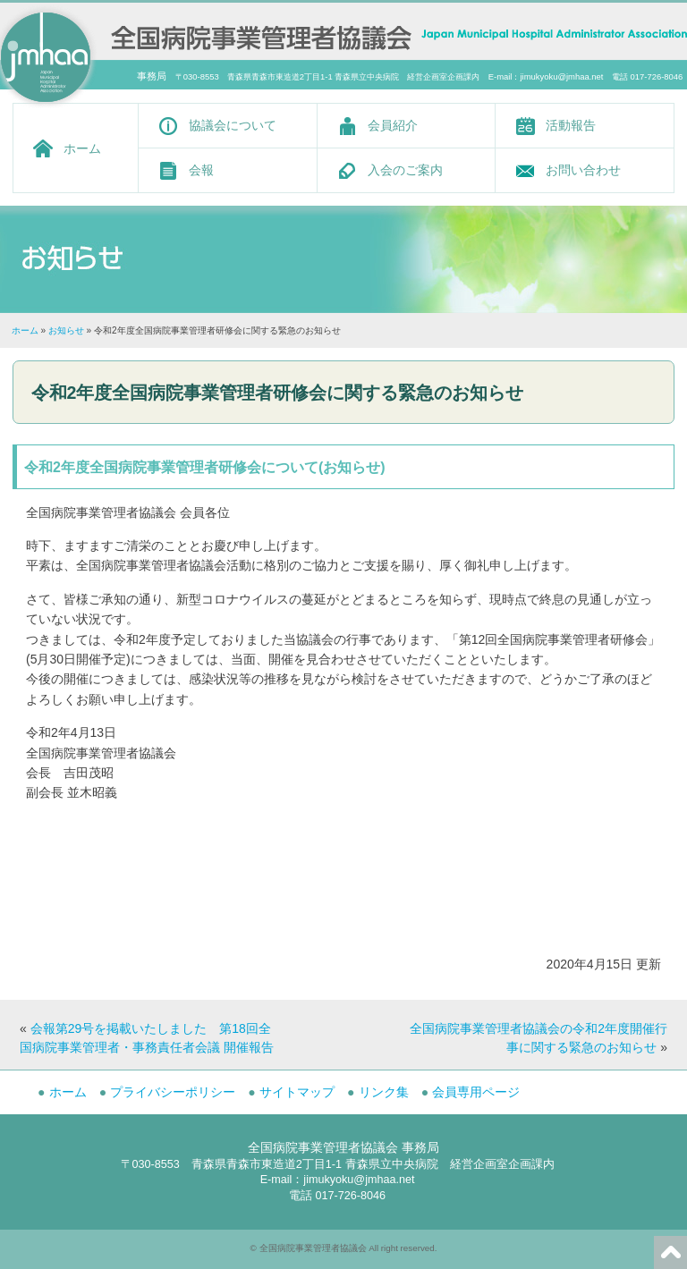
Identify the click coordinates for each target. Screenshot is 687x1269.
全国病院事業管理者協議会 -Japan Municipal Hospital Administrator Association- (261, 35)
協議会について (232, 125)
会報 (201, 170)
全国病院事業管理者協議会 (313, 1248)
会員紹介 (393, 125)
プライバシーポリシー (172, 1092)
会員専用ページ (476, 1092)
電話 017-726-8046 (337, 1195)
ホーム (82, 148)
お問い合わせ (583, 170)
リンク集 (384, 1092)
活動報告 (571, 125)
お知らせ (66, 330)
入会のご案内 (405, 170)
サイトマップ (297, 1092)
